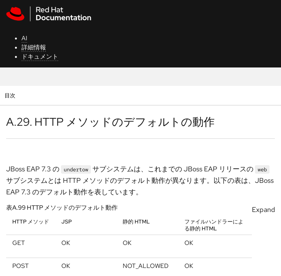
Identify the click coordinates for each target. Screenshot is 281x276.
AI (24, 38)
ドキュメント (39, 57)
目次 (11, 95)
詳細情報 (33, 47)
